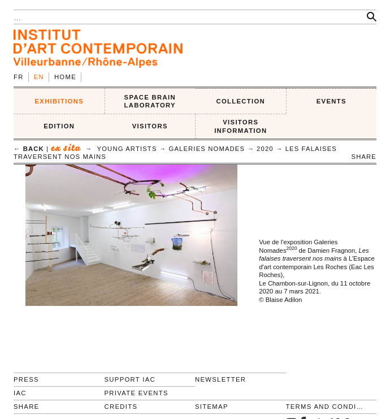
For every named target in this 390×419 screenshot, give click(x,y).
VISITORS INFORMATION (240, 126)
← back (29, 148)
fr (19, 77)
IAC (20, 393)
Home (65, 77)
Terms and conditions (326, 406)
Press (26, 379)
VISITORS (150, 126)
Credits (121, 406)
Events (331, 101)
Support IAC (130, 379)
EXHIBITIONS (59, 101)
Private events (136, 393)
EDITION (59, 126)
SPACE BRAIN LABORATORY (150, 101)
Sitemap (211, 406)
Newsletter (220, 379)
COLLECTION (241, 101)
